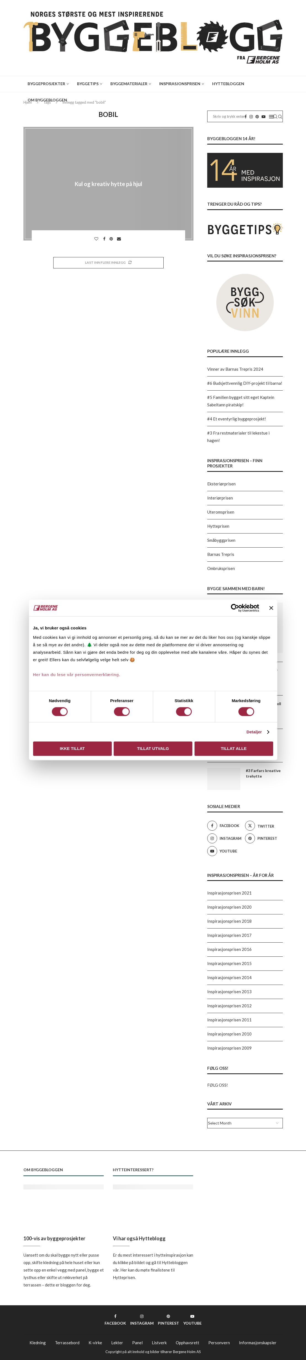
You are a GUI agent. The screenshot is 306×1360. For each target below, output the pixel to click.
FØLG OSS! (217, 1084)
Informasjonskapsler (257, 1342)
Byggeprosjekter (46, 83)
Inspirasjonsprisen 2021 (229, 892)
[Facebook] (225, 826)
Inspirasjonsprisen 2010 (229, 1033)
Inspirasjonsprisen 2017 (229, 935)
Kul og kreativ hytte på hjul (108, 184)
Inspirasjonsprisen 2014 (229, 977)
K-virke (95, 1342)
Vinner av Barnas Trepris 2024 (235, 369)
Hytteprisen (218, 526)
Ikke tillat (72, 748)
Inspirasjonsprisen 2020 (229, 906)
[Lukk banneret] (271, 608)
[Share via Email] (119, 239)
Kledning (38, 1342)
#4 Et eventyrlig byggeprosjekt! (236, 418)
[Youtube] (225, 851)
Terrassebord (67, 1342)
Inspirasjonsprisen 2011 (229, 1019)
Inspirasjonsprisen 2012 (229, 1005)
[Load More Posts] (108, 262)
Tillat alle (233, 748)
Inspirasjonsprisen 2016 (229, 949)
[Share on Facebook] (105, 239)
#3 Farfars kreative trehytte (263, 773)
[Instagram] (225, 838)
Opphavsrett (187, 1342)
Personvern (219, 1342)
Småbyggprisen (221, 540)
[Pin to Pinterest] (112, 239)
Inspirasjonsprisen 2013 (229, 991)
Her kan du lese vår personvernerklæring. (76, 674)
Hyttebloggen (228, 83)
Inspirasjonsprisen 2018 (229, 921)
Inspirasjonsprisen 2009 (229, 1047)
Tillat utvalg (153, 748)
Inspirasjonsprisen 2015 (229, 963)
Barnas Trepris (220, 554)
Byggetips (88, 83)
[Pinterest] (262, 838)
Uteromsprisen (220, 511)
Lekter (117, 1342)
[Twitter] (262, 826)
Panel (137, 1342)
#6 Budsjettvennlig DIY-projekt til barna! (244, 383)
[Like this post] (97, 239)
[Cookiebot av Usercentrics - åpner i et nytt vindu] (235, 608)
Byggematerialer (128, 83)
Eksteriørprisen (221, 483)
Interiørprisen (220, 497)
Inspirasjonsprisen (179, 83)
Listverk (159, 1342)
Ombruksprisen (221, 568)
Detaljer (254, 731)
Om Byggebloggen (47, 100)
